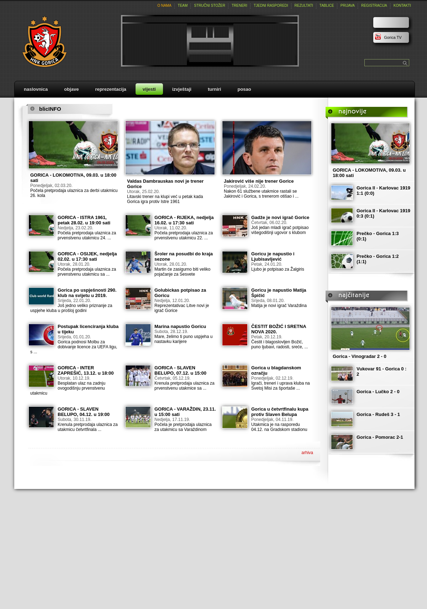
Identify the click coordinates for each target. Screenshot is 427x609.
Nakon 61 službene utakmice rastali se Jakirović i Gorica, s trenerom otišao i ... (261, 194)
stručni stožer (209, 5)
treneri (239, 5)
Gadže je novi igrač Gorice (280, 217)
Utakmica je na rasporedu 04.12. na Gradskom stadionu (279, 427)
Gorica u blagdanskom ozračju (276, 370)
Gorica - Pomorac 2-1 (380, 437)
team (183, 5)
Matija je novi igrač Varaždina (279, 305)
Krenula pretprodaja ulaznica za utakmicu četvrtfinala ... (88, 427)
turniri (214, 89)
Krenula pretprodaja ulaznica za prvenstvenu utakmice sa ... (184, 386)
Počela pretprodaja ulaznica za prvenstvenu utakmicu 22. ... (183, 235)
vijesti (149, 89)
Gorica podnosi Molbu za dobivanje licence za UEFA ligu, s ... (73, 346)
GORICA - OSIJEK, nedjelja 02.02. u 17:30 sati (87, 256)
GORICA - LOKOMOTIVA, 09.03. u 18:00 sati (73, 177)
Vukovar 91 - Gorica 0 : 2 (381, 371)
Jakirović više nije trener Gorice (259, 181)
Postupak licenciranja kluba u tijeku (88, 329)
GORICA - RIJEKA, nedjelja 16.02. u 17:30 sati (184, 220)
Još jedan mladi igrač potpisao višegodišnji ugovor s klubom (280, 230)
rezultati (304, 5)
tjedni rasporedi (271, 5)
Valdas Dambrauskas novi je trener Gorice (165, 183)
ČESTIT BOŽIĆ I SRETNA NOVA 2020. (278, 329)
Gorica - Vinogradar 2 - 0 (359, 356)
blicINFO (50, 109)
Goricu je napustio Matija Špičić (278, 292)
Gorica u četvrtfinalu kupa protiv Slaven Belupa (279, 411)
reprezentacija (110, 89)
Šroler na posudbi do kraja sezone (183, 256)
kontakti (402, 5)
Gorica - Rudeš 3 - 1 (378, 414)
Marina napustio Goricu (180, 326)
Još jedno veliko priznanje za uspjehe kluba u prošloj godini (71, 308)
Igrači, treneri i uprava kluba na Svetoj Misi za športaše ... (280, 386)
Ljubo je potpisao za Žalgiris (277, 269)
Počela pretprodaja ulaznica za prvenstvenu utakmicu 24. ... (87, 235)
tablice (327, 5)
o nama (164, 5)
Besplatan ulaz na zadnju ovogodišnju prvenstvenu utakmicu (67, 388)
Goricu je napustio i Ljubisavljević (272, 256)
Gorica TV (388, 37)
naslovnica (36, 89)
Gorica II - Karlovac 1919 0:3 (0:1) (383, 213)
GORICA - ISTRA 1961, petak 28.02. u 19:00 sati (84, 220)
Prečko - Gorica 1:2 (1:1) (378, 259)
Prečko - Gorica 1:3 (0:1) (378, 236)
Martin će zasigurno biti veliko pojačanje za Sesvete (182, 272)
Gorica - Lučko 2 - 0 (378, 391)
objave (71, 89)
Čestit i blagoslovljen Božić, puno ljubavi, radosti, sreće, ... (279, 344)
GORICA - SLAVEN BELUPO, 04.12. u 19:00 (84, 411)
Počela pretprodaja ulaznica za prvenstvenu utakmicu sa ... (87, 272)
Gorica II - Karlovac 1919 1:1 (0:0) (383, 190)
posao (244, 89)
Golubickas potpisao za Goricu (180, 292)
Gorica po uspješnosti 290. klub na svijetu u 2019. (87, 292)
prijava (348, 5)
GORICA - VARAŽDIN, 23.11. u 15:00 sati (185, 411)
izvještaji (181, 89)
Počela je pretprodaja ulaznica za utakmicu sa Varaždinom (183, 427)
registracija (374, 5)
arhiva (307, 452)
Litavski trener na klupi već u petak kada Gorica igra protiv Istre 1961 (165, 199)
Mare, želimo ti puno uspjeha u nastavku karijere (183, 339)
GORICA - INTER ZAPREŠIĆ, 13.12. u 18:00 (86, 370)
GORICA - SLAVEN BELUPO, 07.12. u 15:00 (180, 370)
